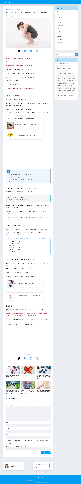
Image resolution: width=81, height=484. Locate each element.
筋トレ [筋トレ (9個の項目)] (71, 93)
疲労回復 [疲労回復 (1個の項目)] (63, 93)
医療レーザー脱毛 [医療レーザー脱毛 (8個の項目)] (68, 88)
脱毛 (59, 31)
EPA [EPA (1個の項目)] (67, 63)
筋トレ (59, 28)
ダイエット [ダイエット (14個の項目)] (59, 78)
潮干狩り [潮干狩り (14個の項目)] (58, 93)
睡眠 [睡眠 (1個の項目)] (67, 93)
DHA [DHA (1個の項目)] (61, 63)
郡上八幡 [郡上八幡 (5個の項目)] (65, 95)
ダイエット (48, 363)
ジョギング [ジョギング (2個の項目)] (68, 75)
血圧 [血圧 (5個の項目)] (61, 95)
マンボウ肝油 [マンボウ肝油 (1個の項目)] (59, 83)
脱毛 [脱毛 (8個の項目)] (75, 93)
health (58, 11)
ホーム (27, 480)
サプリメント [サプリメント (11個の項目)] (70, 73)
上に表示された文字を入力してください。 (16, 446)
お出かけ (59, 36)
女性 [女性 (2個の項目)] (74, 88)
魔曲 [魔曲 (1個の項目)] (57, 98)
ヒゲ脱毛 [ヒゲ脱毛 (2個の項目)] (64, 78)
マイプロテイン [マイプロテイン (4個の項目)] (70, 80)
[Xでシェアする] (19, 52)
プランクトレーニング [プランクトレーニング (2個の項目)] (71, 78)
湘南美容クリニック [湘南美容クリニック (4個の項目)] (71, 90)
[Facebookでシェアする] (25, 52)
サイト (7, 434)
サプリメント (61, 17)
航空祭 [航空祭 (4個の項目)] (58, 95)
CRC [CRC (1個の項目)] (57, 63)
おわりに (10, 181)
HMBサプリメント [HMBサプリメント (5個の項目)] (60, 66)
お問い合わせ (33, 480)
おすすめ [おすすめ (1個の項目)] (69, 68)
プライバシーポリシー (42, 480)
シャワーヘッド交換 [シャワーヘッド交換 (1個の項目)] (60, 75)
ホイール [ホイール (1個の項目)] (64, 80)
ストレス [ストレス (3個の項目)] (73, 75)
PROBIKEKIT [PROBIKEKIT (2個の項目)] (67, 66)
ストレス (60, 20)
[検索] (76, 54)
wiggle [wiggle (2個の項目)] (64, 68)
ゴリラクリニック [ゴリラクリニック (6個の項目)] (65, 70)
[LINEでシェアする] (37, 52)
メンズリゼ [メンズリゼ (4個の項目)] (72, 83)
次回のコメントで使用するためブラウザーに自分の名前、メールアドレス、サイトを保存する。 (28, 440)
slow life (7, 2)
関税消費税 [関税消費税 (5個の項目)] (71, 95)
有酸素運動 (60, 25)
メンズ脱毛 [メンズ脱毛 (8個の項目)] (59, 85)
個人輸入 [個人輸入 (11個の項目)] (70, 85)
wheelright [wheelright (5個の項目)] (59, 68)
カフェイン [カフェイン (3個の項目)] (59, 70)
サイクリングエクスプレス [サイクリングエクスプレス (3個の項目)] (61, 73)
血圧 (59, 34)
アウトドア (60, 39)
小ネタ (58, 48)
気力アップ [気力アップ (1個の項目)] (59, 90)
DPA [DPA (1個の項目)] (64, 63)
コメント (9, 405)
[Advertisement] (28, 154)
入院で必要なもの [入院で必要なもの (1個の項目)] (60, 88)
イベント (60, 42)
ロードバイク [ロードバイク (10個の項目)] (64, 85)
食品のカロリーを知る (14, 177)
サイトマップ (52, 480)
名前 (8, 423)
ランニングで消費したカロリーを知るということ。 (20, 174)
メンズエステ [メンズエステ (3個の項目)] (65, 83)
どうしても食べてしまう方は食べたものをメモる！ (21, 179)
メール (8, 429)
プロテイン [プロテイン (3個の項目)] (59, 80)
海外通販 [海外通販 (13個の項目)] (64, 90)
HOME (41, 477)
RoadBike (60, 14)
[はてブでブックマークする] (31, 52)
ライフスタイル (60, 45)
